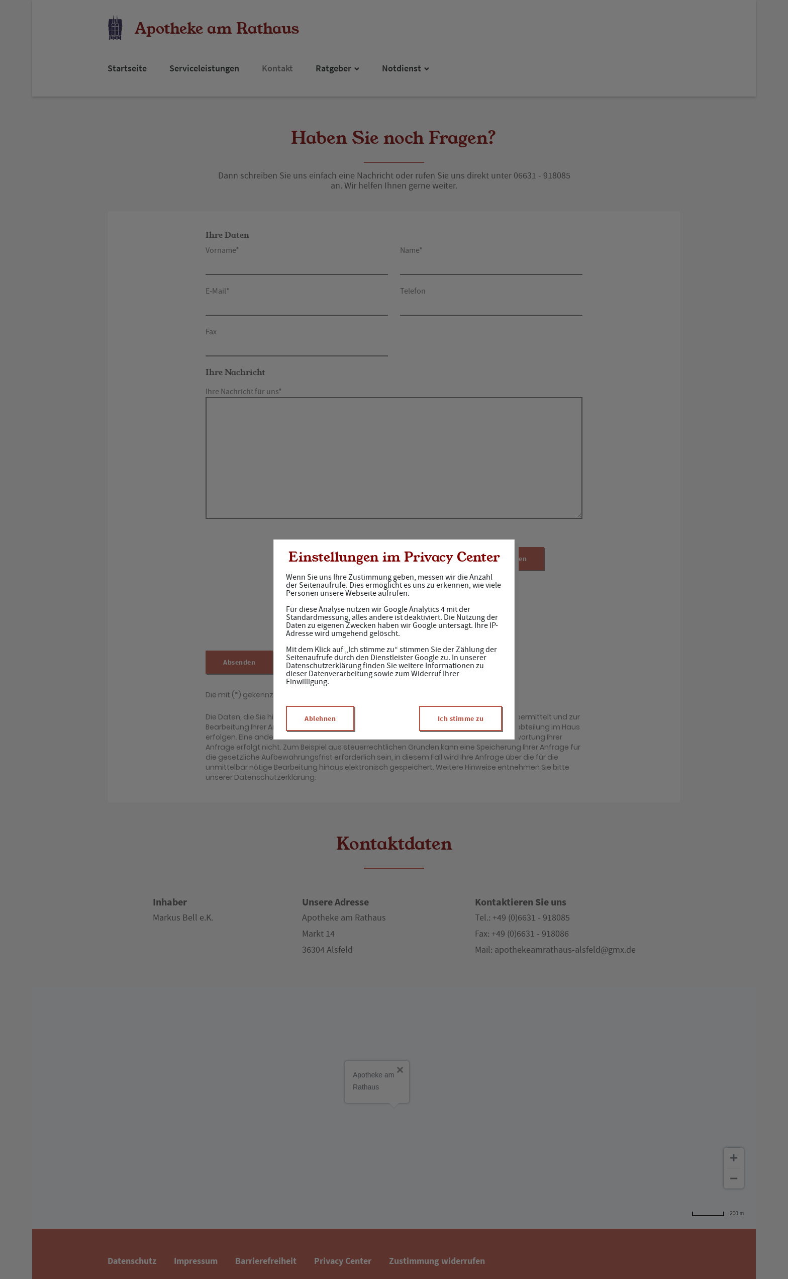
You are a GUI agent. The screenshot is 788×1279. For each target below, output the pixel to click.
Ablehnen (320, 718)
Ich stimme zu (461, 718)
